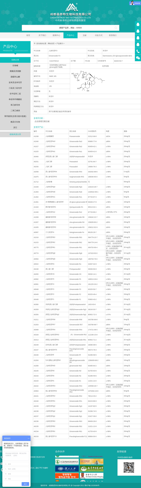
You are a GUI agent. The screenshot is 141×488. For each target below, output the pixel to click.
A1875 (36, 177)
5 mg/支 (127, 172)
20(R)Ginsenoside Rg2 (77, 314)
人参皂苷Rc (50, 381)
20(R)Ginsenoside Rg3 (77, 309)
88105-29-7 (92, 232)
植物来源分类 (15, 134)
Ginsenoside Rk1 (75, 247)
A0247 (36, 350)
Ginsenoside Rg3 (75, 406)
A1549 (36, 187)
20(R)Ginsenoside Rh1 (77, 340)
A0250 (36, 167)
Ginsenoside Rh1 (75, 401)
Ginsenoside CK (75, 274)
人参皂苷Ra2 (50, 146)
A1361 (36, 202)
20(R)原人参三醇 (52, 304)
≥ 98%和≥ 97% (111, 212)
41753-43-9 (92, 431)
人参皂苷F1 (50, 299)
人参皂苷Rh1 (50, 401)
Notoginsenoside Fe (76, 232)
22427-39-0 (92, 416)
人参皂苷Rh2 (50, 396)
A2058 (36, 172)
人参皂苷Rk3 (50, 237)
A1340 (36, 212)
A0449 (36, 294)
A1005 (36, 227)
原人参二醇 (50, 269)
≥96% (108, 325)
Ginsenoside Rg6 (75, 253)
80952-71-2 (92, 340)
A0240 (36, 401)
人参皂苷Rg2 (50, 411)
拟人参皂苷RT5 (51, 350)
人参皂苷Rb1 (50, 431)
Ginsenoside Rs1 (75, 197)
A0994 (36, 259)
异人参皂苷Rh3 (51, 177)
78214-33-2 (92, 396)
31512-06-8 (92, 136)
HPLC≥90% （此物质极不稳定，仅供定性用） (114, 253)
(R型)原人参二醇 (52, 156)
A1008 (36, 217)
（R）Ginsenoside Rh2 (78, 335)
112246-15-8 (92, 335)
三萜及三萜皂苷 (15, 88)
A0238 (36, 411)
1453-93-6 (92, 304)
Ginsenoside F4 (75, 284)
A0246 (36, 355)
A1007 (36, 222)
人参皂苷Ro (50, 264)
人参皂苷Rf (50, 355)
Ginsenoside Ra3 (75, 141)
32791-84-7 (92, 162)
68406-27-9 (92, 202)
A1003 (36, 325)
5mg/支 (126, 177)
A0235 (36, 426)
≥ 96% (108, 335)
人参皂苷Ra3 (50, 141)
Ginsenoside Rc (75, 381)
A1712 (36, 182)
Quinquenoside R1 (76, 207)
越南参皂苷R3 (51, 227)
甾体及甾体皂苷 (15, 82)
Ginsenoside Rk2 (75, 242)
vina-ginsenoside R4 (76, 222)
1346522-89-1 (93, 192)
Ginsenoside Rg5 (75, 259)
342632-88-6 (92, 172)
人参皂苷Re (50, 376)
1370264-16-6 (93, 391)
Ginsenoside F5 (75, 279)
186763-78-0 (92, 259)
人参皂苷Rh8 (50, 319)
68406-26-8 (92, 421)
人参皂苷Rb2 (50, 426)
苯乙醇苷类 (15, 105)
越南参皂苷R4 (51, 222)
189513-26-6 (92, 279)
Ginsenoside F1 (75, 299)
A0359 (36, 309)
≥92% (108, 136)
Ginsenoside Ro (75, 264)
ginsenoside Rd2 (75, 366)
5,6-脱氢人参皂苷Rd (53, 360)
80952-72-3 (92, 314)
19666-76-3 (92, 167)
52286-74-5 (92, 411)
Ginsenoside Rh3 (75, 386)
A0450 (36, 274)
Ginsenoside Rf (75, 355)
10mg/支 (127, 187)
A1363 (36, 192)
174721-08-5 (92, 330)
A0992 (36, 279)
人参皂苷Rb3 (50, 421)
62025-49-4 (92, 294)
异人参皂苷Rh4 (51, 172)
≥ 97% (108, 314)
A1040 (36, 141)
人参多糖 (49, 182)
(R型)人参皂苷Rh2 (52, 335)
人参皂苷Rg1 (50, 416)
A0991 (36, 284)
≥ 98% (108, 162)
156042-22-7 (92, 217)
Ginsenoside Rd (75, 371)
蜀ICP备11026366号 (92, 485)
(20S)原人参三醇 (52, 345)
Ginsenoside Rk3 (75, 237)
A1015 (36, 242)
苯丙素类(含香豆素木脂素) (15, 116)
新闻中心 (56, 35)
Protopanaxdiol (74, 269)
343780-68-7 (92, 325)
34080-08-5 (92, 345)
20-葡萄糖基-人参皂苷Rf (54, 202)
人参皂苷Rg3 (50, 406)
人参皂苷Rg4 (50, 187)
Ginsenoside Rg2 (75, 411)
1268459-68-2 (93, 360)
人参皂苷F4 (50, 284)
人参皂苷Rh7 (50, 324)
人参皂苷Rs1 (50, 197)
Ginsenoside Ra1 (75, 151)
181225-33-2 (92, 284)
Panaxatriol (73, 162)
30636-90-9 (92, 269)
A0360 (36, 304)
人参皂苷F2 (50, 294)
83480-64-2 (92, 366)
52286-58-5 (92, 355)
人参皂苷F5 (50, 279)
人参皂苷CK (50, 274)
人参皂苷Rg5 (50, 259)
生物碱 (15, 65)
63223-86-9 (92, 401)
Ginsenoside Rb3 (75, 421)
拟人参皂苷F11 (51, 436)
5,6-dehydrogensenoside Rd (77, 360)
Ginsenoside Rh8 (75, 320)
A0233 (36, 436)
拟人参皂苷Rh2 (51, 391)
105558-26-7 (92, 386)
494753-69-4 (92, 247)
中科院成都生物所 (125, 457)
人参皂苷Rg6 (50, 253)
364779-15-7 (92, 237)
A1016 (36, 237)
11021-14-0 (92, 381)
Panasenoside (74, 136)
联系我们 (113, 35)
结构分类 (15, 60)
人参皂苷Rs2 (50, 212)
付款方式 (98, 35)
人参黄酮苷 (50, 136)
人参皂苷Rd (50, 371)
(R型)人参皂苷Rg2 (52, 314)
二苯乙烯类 (15, 111)
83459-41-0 (92, 151)
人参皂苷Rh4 (50, 330)
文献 (84, 35)
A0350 (36, 314)
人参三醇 (49, 161)
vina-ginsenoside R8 (76, 217)
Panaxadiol (73, 167)
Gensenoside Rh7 (76, 325)
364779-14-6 (92, 242)
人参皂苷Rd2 (50, 366)
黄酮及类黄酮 (15, 71)
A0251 (36, 162)
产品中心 (70, 35)
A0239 (36, 406)
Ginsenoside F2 (75, 294)
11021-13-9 (92, 426)
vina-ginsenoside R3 (76, 227)
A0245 (36, 371)
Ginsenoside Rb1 (75, 431)
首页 (28, 35)
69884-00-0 (92, 436)
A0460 (36, 156)
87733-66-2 (92, 212)
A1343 (36, 207)
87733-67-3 (92, 197)
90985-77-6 (92, 141)
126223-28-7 (92, 187)
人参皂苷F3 (50, 289)
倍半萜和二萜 (15, 94)
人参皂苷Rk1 (50, 247)
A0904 (36, 391)
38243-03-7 (92, 309)
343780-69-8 (92, 320)
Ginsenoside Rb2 (75, 426)
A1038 (36, 136)
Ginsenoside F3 (75, 289)
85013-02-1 (92, 207)
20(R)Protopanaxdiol (76, 156)
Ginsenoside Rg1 (75, 416)
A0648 (36, 289)
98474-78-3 (92, 350)
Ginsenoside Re (75, 376)
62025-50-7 (92, 289)
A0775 (36, 247)
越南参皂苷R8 (51, 217)
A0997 (36, 232)
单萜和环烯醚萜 (15, 99)
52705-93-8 (92, 371)
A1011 (36, 320)
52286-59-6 (92, 376)
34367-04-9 (92, 264)
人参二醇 (49, 166)
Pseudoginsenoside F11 (78, 436)
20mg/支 (127, 136)
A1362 (36, 197)
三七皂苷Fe (50, 232)
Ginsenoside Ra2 (75, 146)
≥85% (108, 207)
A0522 (36, 264)
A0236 (36, 421)
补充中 (90, 156)
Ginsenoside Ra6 (75, 192)
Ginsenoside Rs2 (75, 212)
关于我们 (42, 35)
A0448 (36, 299)
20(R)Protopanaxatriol (77, 304)
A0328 (36, 335)
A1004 (36, 360)
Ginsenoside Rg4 (75, 187)
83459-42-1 (92, 146)
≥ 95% (108, 146)
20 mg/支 (127, 247)
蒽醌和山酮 (15, 77)
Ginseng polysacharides (78, 182)
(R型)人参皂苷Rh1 (52, 340)
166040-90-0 (92, 177)
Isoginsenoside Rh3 (76, 177)
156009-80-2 (92, 222)
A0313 (36, 340)
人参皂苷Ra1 (50, 151)
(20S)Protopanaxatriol (77, 345)
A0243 (36, 381)
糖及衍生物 (15, 122)
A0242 (36, 386)
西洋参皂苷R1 (51, 207)
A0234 (36, 431)
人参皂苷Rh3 (50, 386)
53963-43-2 (92, 299)
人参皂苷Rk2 (50, 242)
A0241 (36, 396)
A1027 (36, 146)
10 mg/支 (127, 253)
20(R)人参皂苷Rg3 (52, 309)
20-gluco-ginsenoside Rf (78, 202)
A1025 (36, 151)
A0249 (36, 345)
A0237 (36, 416)
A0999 (36, 330)
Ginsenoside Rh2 (75, 396)
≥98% (108, 141)
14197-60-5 (92, 406)
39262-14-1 (92, 274)
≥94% (108, 227)
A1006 (36, 366)
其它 (15, 127)
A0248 (36, 269)
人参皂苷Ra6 (50, 192)
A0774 (36, 253)
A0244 (36, 376)
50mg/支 (127, 182)
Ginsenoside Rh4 (75, 172)
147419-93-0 (92, 253)
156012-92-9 (92, 227)
